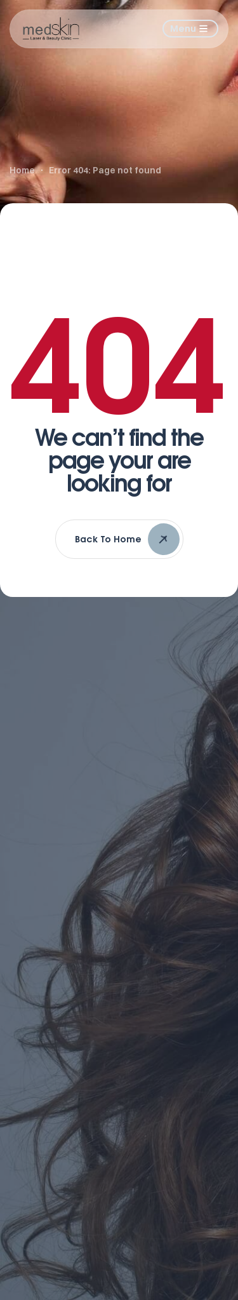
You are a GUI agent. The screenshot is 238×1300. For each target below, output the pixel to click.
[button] (190, 28)
